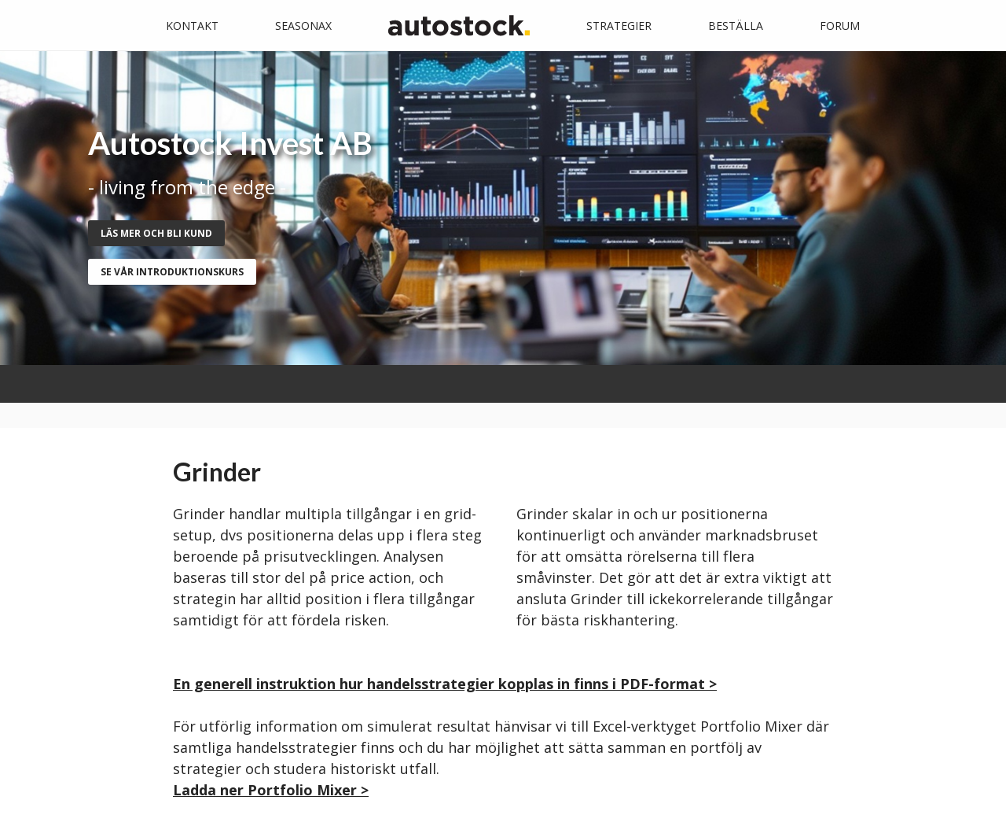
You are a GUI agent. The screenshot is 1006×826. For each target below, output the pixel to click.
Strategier (619, 25)
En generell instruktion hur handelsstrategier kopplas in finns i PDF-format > (445, 683)
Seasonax (303, 25)
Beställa (735, 25)
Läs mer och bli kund (156, 233)
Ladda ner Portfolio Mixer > (271, 789)
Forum (840, 25)
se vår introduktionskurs (172, 271)
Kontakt (192, 25)
